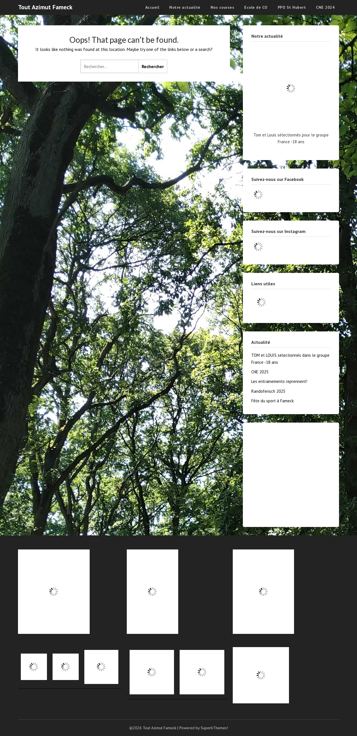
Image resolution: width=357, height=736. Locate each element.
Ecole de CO (256, 7)
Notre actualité (184, 7)
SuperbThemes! (214, 727)
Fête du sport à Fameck (272, 400)
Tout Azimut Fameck (45, 7)
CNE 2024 (325, 7)
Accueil (152, 7)
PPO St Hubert (292, 7)
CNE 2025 (259, 371)
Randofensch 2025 (268, 391)
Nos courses (222, 7)
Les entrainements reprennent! (279, 381)
